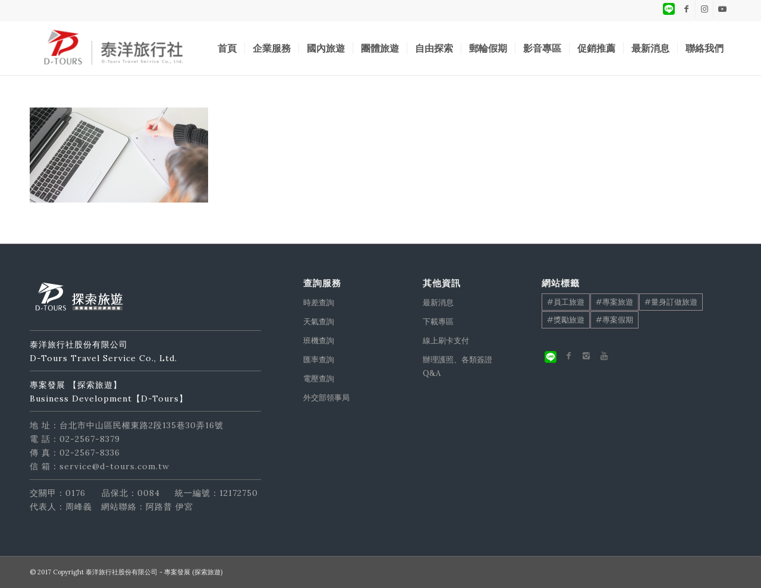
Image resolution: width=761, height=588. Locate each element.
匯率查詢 (318, 360)
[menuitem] (227, 48)
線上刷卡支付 (446, 341)
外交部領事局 (326, 398)
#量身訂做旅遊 (670, 302)
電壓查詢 (318, 379)
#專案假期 (614, 320)
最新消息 (438, 303)
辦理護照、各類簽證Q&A (457, 366)
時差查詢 (318, 303)
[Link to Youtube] (722, 9)
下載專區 (438, 322)
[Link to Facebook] (686, 9)
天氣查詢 (318, 322)
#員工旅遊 (565, 302)
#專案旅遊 (614, 302)
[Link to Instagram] (704, 9)
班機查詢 (318, 341)
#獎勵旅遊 (565, 320)
